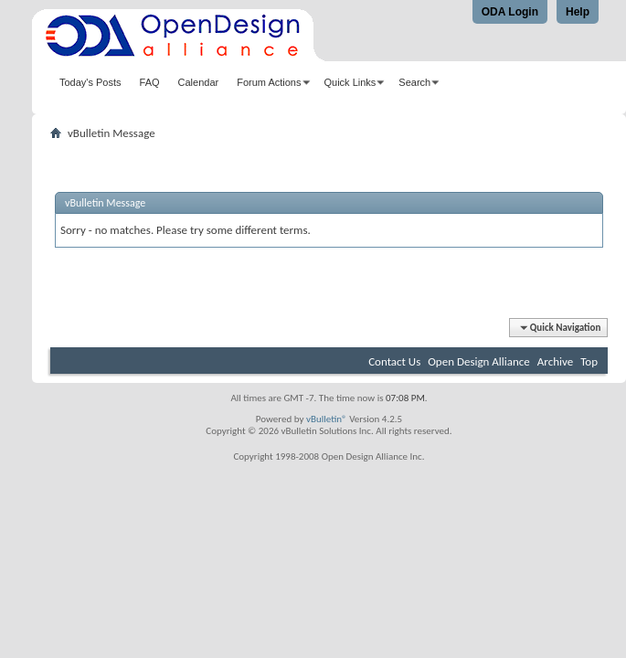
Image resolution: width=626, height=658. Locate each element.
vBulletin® (326, 419)
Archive (555, 361)
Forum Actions (269, 82)
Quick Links (350, 82)
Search (414, 82)
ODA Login (510, 11)
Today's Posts (90, 82)
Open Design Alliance (479, 361)
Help (577, 11)
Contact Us (394, 361)
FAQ (150, 82)
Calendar (198, 82)
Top (589, 361)
